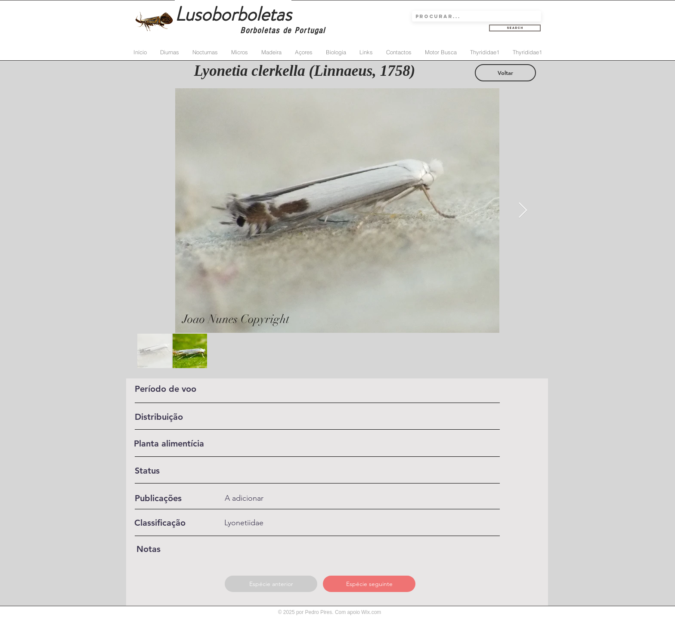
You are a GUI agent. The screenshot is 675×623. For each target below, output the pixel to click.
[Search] (515, 28)
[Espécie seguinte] (369, 584)
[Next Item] (523, 210)
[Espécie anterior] (271, 584)
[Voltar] (505, 72)
